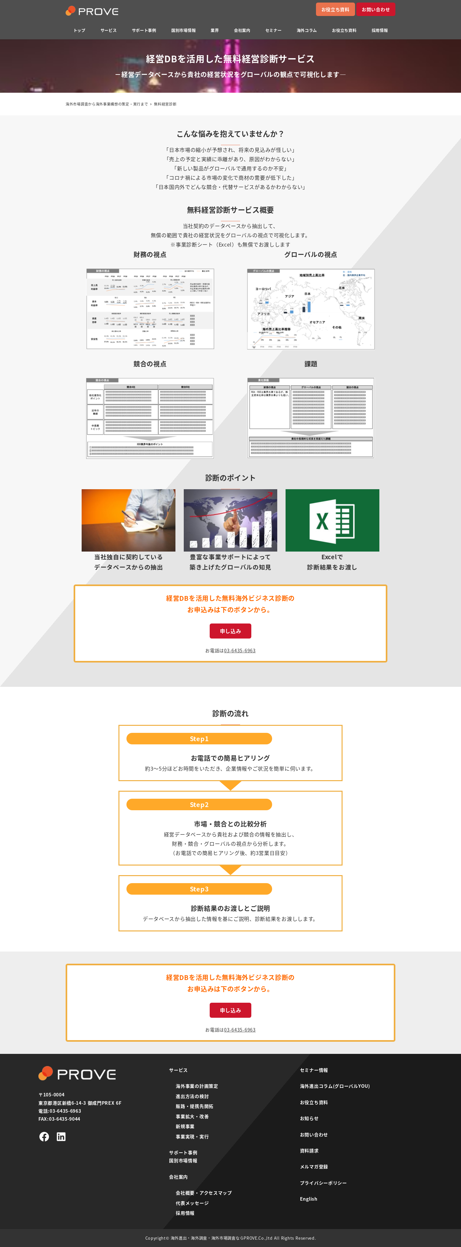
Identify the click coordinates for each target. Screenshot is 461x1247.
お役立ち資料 (335, 9)
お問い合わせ (376, 9)
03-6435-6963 (239, 650)
